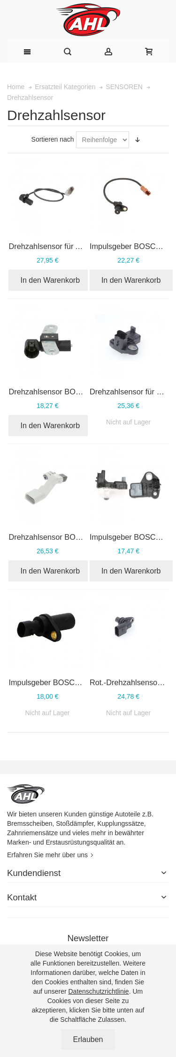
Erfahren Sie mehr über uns (47, 855)
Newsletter (87, 938)
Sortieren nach (52, 139)
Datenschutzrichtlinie (98, 991)
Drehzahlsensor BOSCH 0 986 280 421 (75, 537)
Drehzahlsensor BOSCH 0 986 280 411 (75, 391)
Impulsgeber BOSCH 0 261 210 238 (69, 682)
